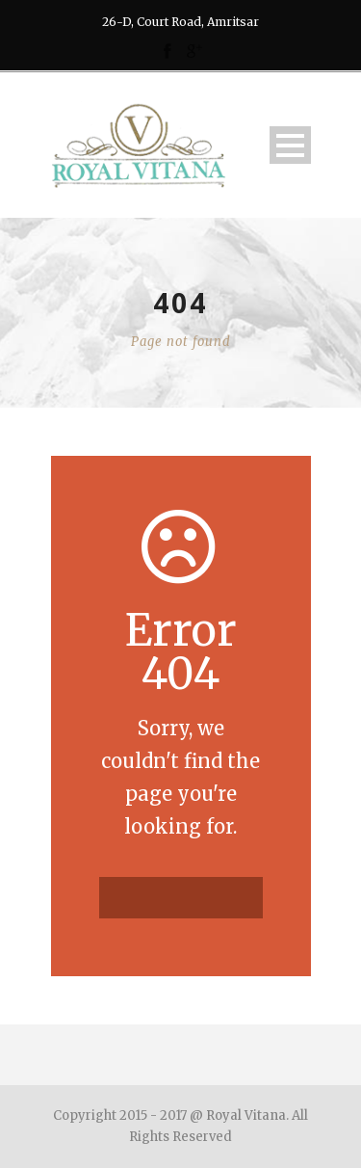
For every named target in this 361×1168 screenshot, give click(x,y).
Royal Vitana (246, 1115)
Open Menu (290, 145)
